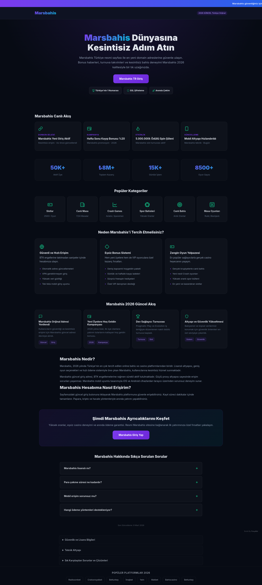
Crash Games (115, 209)
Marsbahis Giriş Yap (131, 435)
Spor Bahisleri (147, 209)
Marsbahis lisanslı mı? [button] (77, 468)
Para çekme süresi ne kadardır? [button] (83, 482)
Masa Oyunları (212, 209)
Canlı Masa (82, 209)
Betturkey (113, 579)
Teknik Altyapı (73, 550)
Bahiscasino (171, 579)
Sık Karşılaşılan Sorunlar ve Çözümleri (86, 560)
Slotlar (50, 209)
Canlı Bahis (180, 209)
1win (142, 579)
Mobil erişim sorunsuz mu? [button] (80, 496)
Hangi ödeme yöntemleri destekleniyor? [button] (88, 509)
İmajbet (129, 579)
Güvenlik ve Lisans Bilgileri (80, 539)
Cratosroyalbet (95, 579)
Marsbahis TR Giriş (131, 78)
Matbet (154, 579)
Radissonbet (75, 579)
